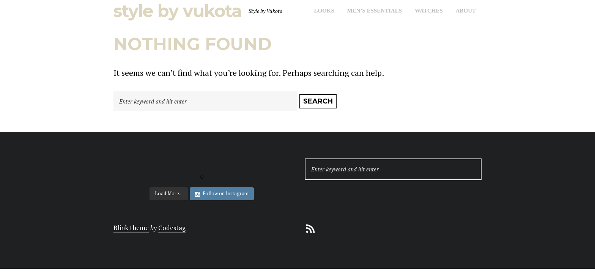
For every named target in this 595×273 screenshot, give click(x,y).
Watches (429, 11)
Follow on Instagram (222, 193)
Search (318, 101)
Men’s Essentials (374, 11)
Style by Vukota (177, 10)
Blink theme (131, 227)
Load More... (169, 193)
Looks (324, 11)
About (466, 11)
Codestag (172, 227)
